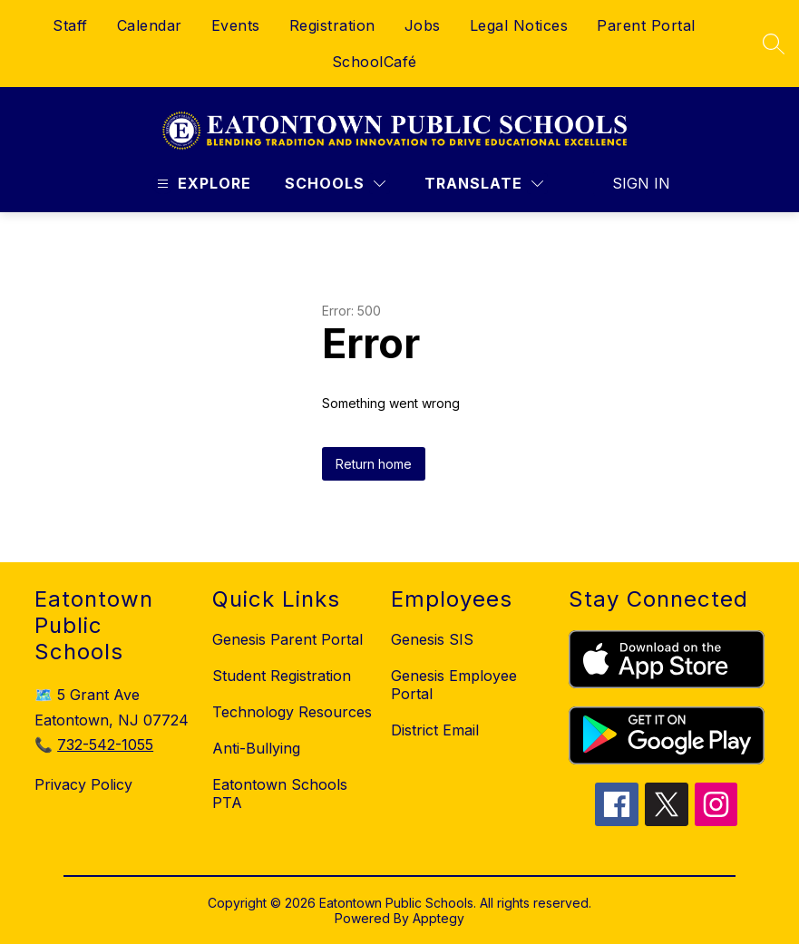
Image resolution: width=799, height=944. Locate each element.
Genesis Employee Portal (454, 685)
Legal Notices (519, 25)
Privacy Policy (83, 784)
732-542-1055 (105, 744)
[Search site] (773, 43)
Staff (70, 25)
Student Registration (281, 676)
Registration (332, 25)
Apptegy (438, 918)
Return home (374, 464)
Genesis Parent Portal (287, 639)
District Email (435, 730)
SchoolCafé (374, 62)
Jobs (422, 25)
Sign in (630, 183)
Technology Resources (292, 712)
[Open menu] (201, 183)
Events (235, 25)
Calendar (149, 25)
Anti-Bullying (256, 748)
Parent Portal (646, 25)
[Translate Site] (484, 183)
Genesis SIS (432, 639)
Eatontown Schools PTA (279, 793)
